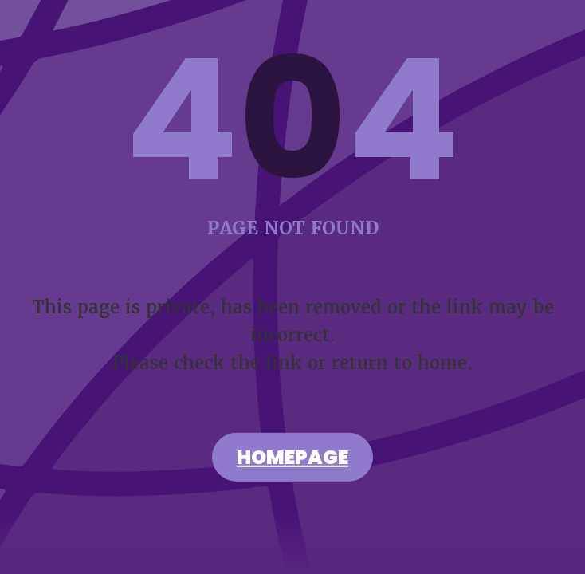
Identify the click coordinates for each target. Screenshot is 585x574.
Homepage (292, 459)
